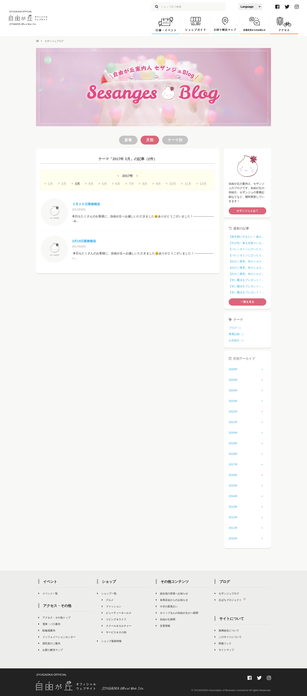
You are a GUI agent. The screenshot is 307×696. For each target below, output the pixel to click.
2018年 (233, 453)
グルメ (108, 599)
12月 (202, 183)
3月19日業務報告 (85, 241)
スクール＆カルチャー (116, 625)
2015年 (233, 485)
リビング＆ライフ (114, 619)
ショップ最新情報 (109, 640)
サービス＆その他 (114, 632)
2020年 (233, 432)
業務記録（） (237, 333)
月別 (150, 140)
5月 (103, 183)
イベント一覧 (48, 593)
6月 (116, 183)
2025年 (233, 379)
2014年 (233, 495)
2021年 (233, 421)
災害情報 (163, 625)
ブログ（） (235, 327)
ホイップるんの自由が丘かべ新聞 (177, 612)
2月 (62, 183)
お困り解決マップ (50, 649)
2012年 (233, 516)
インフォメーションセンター (57, 636)
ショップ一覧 (106, 593)
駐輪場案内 (46, 630)
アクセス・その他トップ (54, 617)
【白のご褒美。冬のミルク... (246, 261)
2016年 (233, 474)
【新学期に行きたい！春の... (246, 236)
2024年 (233, 390)
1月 (49, 183)
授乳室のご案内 (49, 643)
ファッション (111, 606)
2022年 (233, 411)
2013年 (233, 506)
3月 (76, 183)
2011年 (233, 527)
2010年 (233, 538)
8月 (143, 183)
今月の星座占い (167, 606)
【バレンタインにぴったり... (246, 248)
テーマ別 (175, 140)
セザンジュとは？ (247, 210)
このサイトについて (228, 636)
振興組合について (227, 630)
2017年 (233, 464)
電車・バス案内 (49, 623)
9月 (157, 183)
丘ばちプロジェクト (232, 599)
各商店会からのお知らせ (172, 599)
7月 (130, 183)
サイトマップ (224, 649)
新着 (128, 140)
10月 (171, 183)
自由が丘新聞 (165, 619)
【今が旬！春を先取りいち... (246, 242)
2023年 (233, 400)
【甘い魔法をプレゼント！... (246, 279)
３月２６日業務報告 (88, 204)
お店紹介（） (237, 339)
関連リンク (223, 643)
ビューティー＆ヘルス (116, 612)
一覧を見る (247, 301)
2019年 (233, 442)
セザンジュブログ (227, 593)
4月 (89, 183)
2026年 (233, 368)
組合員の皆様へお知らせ (172, 593)
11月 (186, 183)
